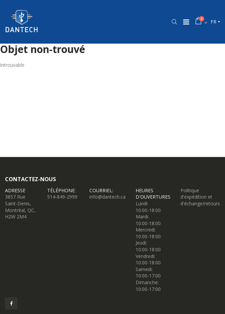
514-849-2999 (62, 197)
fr (213, 21)
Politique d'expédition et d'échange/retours (200, 197)
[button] (174, 21)
